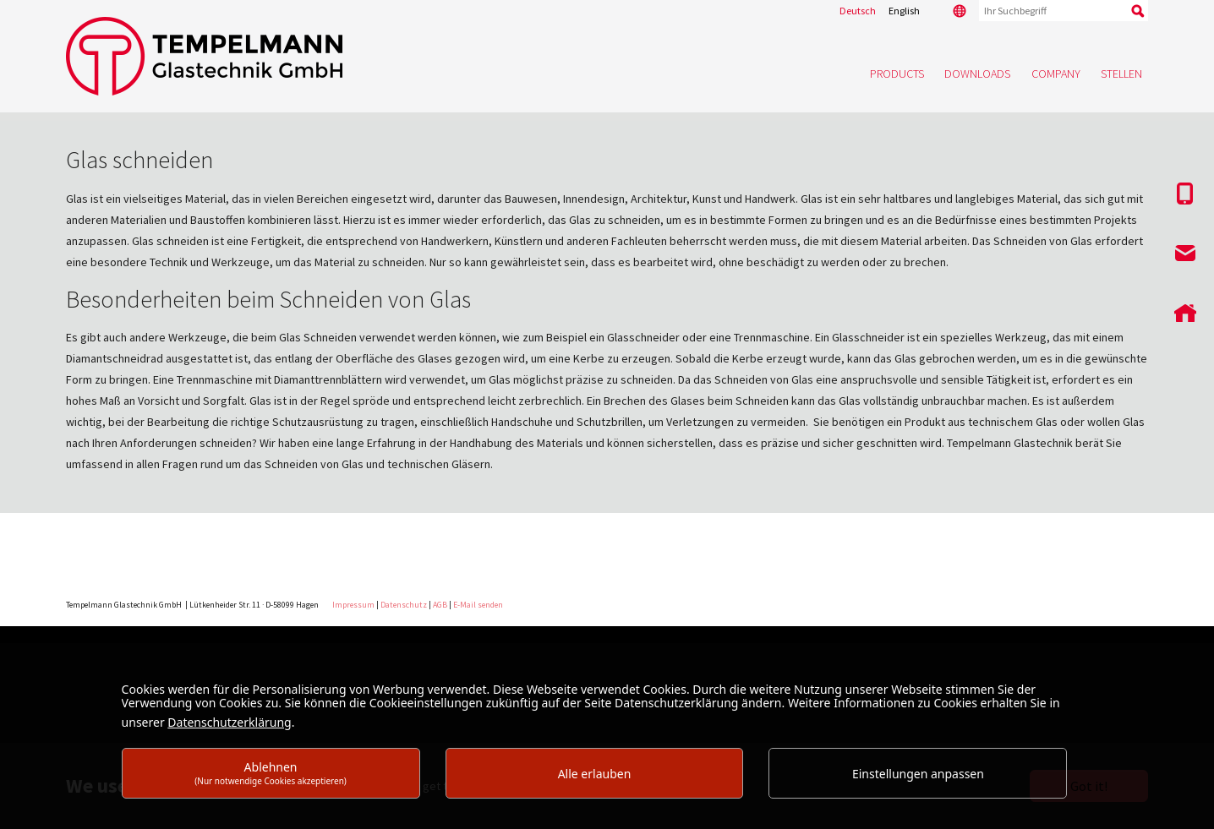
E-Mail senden (478, 604)
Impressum (353, 604)
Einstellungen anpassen (918, 774)
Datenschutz (403, 604)
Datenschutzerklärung (229, 722)
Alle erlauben (595, 774)
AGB (440, 604)
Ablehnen (270, 773)
